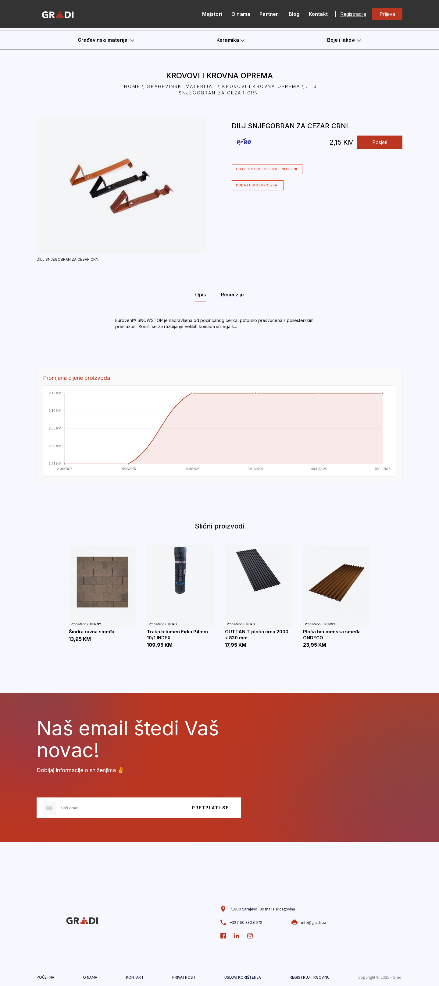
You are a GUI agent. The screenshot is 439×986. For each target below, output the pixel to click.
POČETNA (45, 977)
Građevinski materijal (106, 39)
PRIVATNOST (184, 977)
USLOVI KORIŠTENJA (242, 977)
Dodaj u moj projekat (257, 185)
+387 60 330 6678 (241, 922)
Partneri (269, 14)
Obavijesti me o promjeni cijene (267, 169)
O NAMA (90, 977)
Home (132, 86)
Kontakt (318, 14)
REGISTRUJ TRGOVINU (310, 977)
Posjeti (379, 142)
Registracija (353, 14)
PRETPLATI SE (210, 807)
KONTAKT (135, 977)
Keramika (230, 39)
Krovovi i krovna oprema (261, 86)
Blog (294, 14)
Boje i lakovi (344, 39)
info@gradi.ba (308, 922)
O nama (240, 14)
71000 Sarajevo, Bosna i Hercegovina (257, 909)
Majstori (212, 14)
